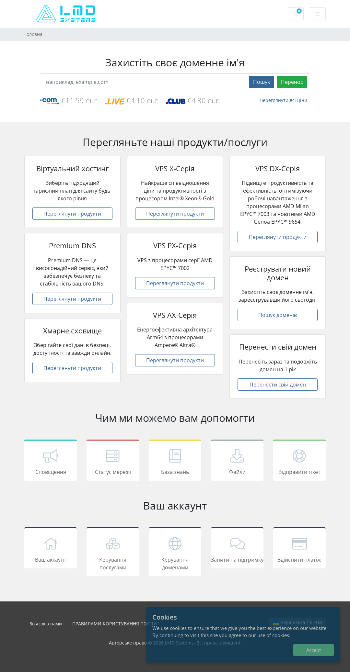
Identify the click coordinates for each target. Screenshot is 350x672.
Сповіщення (50, 461)
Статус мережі (113, 461)
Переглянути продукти (72, 213)
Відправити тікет (299, 461)
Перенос (292, 81)
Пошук (261, 81)
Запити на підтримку (237, 549)
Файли (237, 461)
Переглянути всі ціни (283, 100)
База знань (175, 461)
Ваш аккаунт (50, 549)
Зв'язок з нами (45, 624)
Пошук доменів (277, 315)
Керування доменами (175, 553)
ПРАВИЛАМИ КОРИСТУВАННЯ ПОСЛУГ (115, 624)
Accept (313, 650)
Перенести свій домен (278, 384)
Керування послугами (113, 553)
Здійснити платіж (299, 549)
